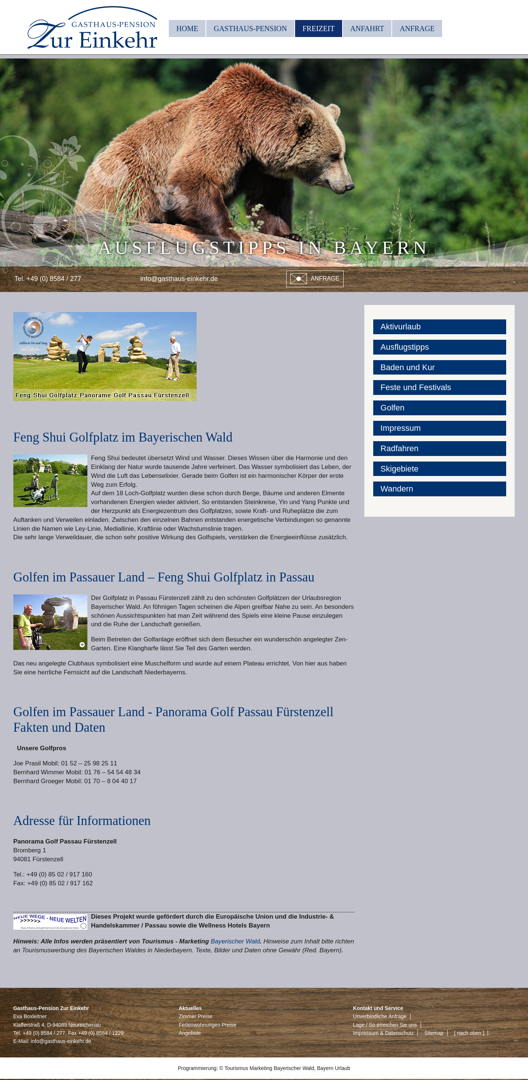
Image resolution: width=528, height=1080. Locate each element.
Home (187, 28)
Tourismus (236, 1068)
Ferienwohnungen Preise (208, 1025)
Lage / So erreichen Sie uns (385, 1025)
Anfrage (417, 28)
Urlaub (342, 1068)
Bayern (325, 1068)
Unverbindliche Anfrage (380, 1016)
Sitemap (433, 1033)
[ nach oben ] (469, 1033)
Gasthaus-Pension (250, 28)
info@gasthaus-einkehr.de (179, 278)
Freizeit (319, 28)
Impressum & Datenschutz (383, 1033)
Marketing (261, 1068)
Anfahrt (367, 28)
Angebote (190, 1033)
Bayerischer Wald (235, 941)
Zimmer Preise (196, 1016)
